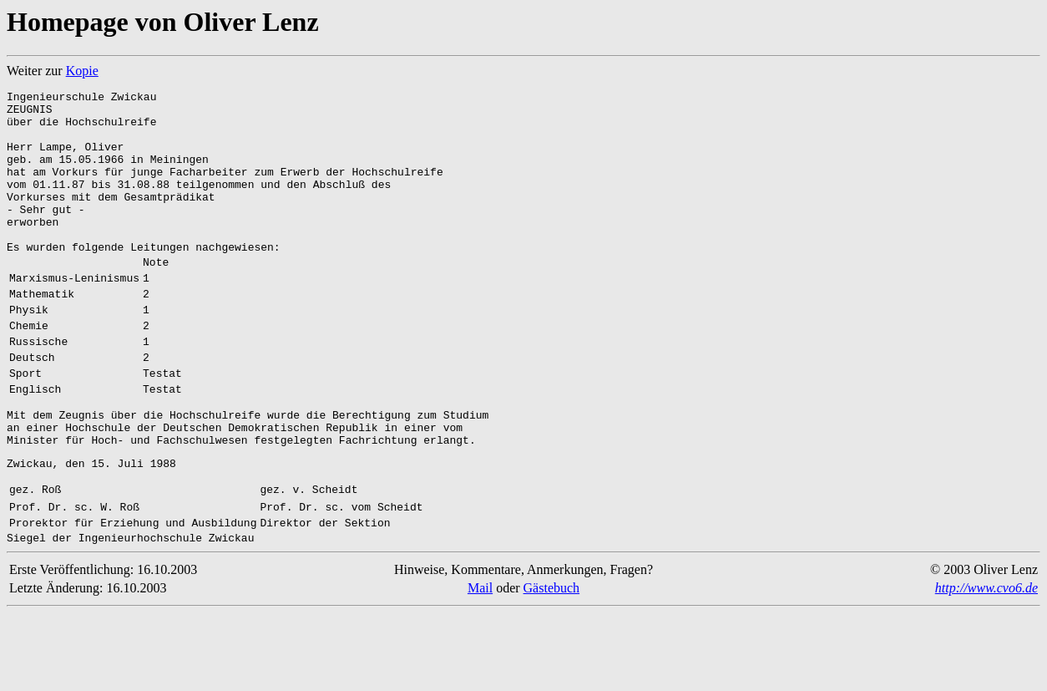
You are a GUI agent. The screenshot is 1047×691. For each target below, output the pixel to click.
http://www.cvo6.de (986, 665)
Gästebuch (552, 665)
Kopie (82, 71)
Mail (480, 665)
